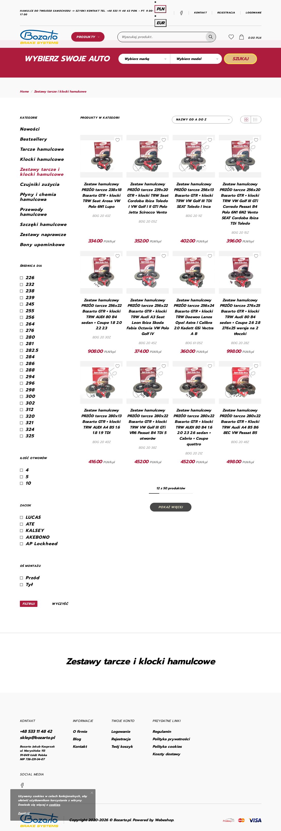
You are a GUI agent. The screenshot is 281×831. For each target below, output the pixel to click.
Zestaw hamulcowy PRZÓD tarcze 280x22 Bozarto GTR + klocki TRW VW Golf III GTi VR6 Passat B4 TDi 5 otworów (147, 424)
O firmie (80, 731)
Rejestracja (226, 12)
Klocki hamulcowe (42, 159)
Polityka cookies (167, 746)
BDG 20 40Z (101, 442)
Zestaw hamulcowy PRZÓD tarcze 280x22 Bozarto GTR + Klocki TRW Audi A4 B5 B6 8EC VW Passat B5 (240, 422)
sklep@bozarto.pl (37, 738)
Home (24, 91)
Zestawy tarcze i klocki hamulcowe (60, 91)
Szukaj (240, 58)
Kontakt (200, 12)
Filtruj (28, 603)
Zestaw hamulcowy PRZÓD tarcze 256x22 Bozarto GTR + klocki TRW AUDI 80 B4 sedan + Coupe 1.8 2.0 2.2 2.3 (101, 314)
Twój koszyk (122, 746)
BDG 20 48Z (240, 442)
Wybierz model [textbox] (188, 58)
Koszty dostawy (166, 754)
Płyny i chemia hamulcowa (38, 197)
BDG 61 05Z (193, 343)
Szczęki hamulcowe (43, 224)
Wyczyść (60, 603)
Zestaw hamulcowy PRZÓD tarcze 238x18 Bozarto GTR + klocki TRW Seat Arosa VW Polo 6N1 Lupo (101, 195)
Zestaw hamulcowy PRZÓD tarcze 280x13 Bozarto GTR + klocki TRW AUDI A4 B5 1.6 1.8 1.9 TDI (101, 422)
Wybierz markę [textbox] (136, 58)
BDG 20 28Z (240, 343)
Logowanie (253, 12)
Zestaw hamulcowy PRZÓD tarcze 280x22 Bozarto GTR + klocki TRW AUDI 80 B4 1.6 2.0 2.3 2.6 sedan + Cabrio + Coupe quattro (193, 427)
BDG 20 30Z (101, 337)
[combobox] (144, 59)
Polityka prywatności (171, 739)
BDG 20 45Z (147, 343)
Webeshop (164, 820)
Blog (77, 739)
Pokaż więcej (170, 507)
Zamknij (23, 813)
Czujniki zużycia (39, 184)
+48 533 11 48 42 (36, 731)
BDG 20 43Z (101, 216)
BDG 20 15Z (239, 232)
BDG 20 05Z (148, 221)
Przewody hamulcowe (33, 212)
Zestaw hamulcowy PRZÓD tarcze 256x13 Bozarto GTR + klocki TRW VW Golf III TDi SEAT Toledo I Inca (193, 195)
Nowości (29, 129)
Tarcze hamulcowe (42, 149)
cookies (54, 805)
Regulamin (161, 731)
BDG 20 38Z (147, 447)
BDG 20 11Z (194, 216)
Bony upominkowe (42, 244)
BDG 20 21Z (193, 453)
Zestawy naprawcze (43, 234)
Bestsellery (33, 139)
